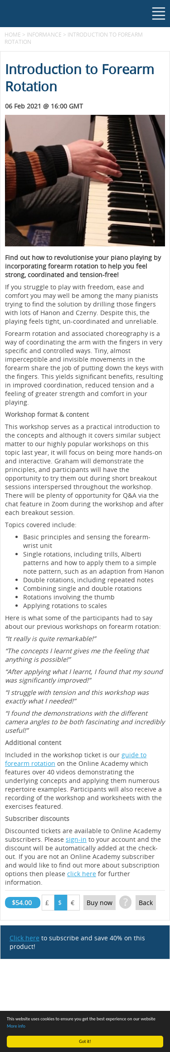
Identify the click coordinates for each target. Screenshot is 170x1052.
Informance (44, 34)
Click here (24, 938)
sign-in (76, 839)
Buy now (99, 902)
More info (16, 1026)
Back (146, 902)
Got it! (85, 1041)
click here (81, 873)
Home (13, 34)
